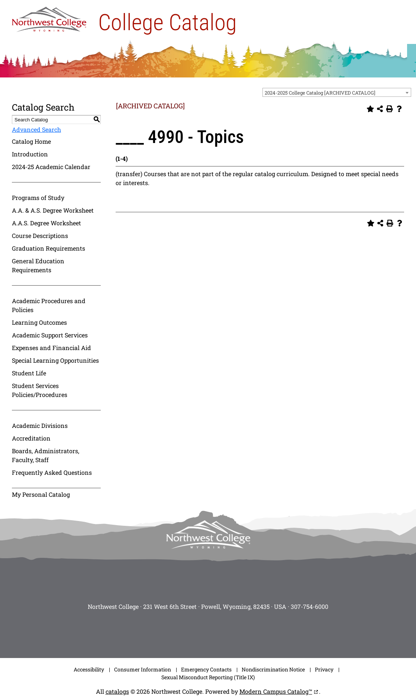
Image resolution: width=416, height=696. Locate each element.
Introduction (30, 154)
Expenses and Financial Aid (51, 348)
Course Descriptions (40, 235)
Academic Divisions (40, 425)
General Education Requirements (38, 265)
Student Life (29, 373)
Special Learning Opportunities (55, 360)
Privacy (324, 669)
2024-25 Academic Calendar (51, 167)
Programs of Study (38, 197)
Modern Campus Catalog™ (275, 691)
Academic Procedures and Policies (49, 305)
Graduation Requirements (48, 248)
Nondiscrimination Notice (273, 669)
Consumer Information (142, 669)
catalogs (117, 691)
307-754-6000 (309, 606)
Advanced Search (36, 129)
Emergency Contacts (206, 669)
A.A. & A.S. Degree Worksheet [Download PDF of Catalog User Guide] (53, 210)
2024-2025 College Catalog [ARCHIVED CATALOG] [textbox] (320, 92)
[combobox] (336, 92)
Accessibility (89, 669)
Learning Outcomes (39, 322)
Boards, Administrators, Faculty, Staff (45, 455)
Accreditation (31, 438)
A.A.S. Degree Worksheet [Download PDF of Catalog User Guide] (46, 223)
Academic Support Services (50, 335)
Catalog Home (31, 141)
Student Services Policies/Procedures (39, 390)
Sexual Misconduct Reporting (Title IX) (208, 677)
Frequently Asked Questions (52, 472)
